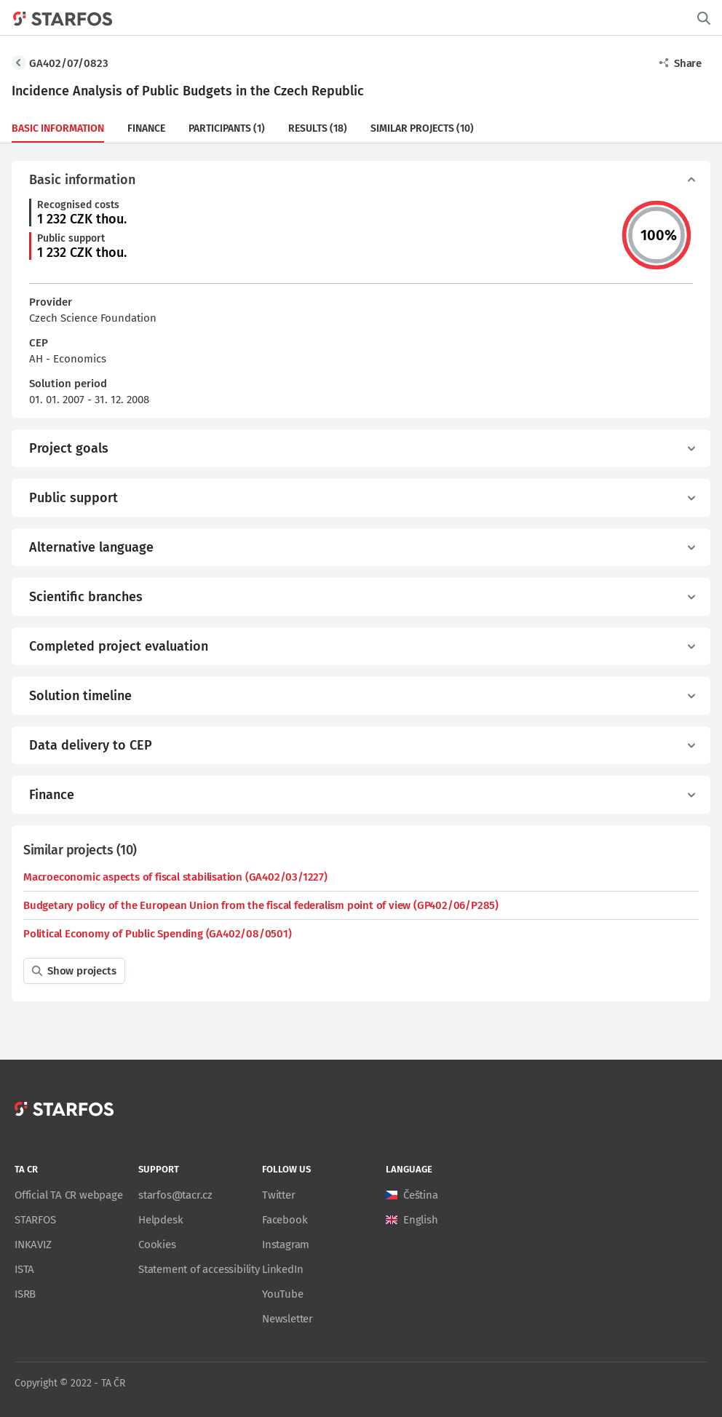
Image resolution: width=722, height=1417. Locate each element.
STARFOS (35, 1219)
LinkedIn (282, 1269)
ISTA (24, 1269)
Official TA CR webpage (69, 1195)
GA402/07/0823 (68, 63)
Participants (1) (227, 128)
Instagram (285, 1244)
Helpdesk (160, 1219)
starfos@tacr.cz (175, 1195)
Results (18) (317, 128)
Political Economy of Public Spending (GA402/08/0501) (157, 933)
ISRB (25, 1294)
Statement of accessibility (199, 1269)
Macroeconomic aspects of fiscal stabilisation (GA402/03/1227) (175, 877)
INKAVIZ (33, 1244)
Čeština (420, 1195)
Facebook (284, 1219)
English (420, 1219)
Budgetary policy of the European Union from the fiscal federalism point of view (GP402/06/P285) (261, 905)
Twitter (278, 1195)
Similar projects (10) (422, 128)
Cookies (157, 1244)
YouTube (283, 1294)
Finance (146, 128)
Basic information (58, 128)
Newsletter (287, 1318)
